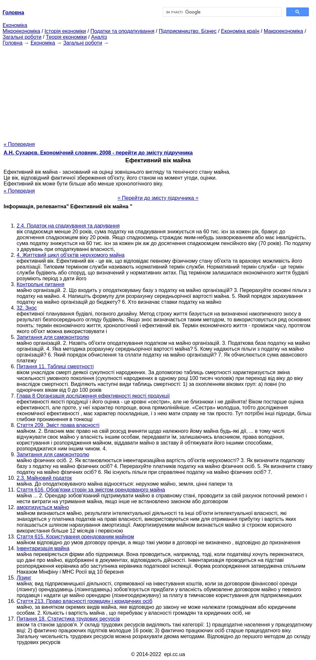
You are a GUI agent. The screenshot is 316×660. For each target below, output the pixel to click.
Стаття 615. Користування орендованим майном (75, 536)
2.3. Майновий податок (44, 478)
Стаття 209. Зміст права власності (58, 425)
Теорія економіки (66, 37)
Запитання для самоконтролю (53, 337)
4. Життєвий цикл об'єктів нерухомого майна (71, 255)
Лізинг (24, 577)
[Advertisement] (158, 91)
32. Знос (27, 308)
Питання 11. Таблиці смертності (55, 366)
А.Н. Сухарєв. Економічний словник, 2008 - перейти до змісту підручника (98, 152)
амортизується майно (43, 507)
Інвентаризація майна (43, 548)
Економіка (15, 25)
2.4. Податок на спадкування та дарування (68, 225)
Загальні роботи (22, 37)
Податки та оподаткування (122, 31)
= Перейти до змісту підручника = (158, 198)
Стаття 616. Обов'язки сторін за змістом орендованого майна (91, 489)
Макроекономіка (283, 31)
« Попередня (19, 144)
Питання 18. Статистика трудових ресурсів (68, 619)
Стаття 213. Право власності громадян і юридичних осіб (84, 601)
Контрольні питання (40, 284)
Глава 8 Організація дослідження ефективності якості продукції (93, 396)
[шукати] (222, 12)
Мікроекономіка (21, 31)
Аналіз (99, 37)
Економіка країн (240, 31)
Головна (13, 43)
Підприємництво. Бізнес (188, 31)
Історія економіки (65, 31)
